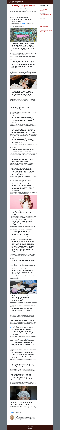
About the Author (40, 1)
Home (33, 1)
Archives (48, 1)
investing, (11, 412)
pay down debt (29, 339)
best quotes (23, 23)
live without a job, (22, 103)
